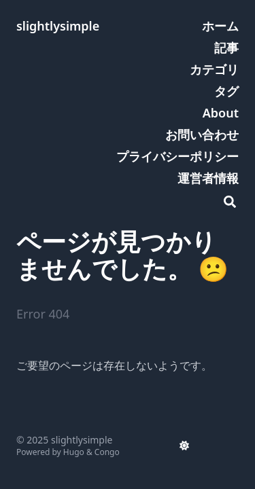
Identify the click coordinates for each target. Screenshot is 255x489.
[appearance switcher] (184, 445)
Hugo (73, 452)
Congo (107, 452)
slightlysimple (57, 26)
